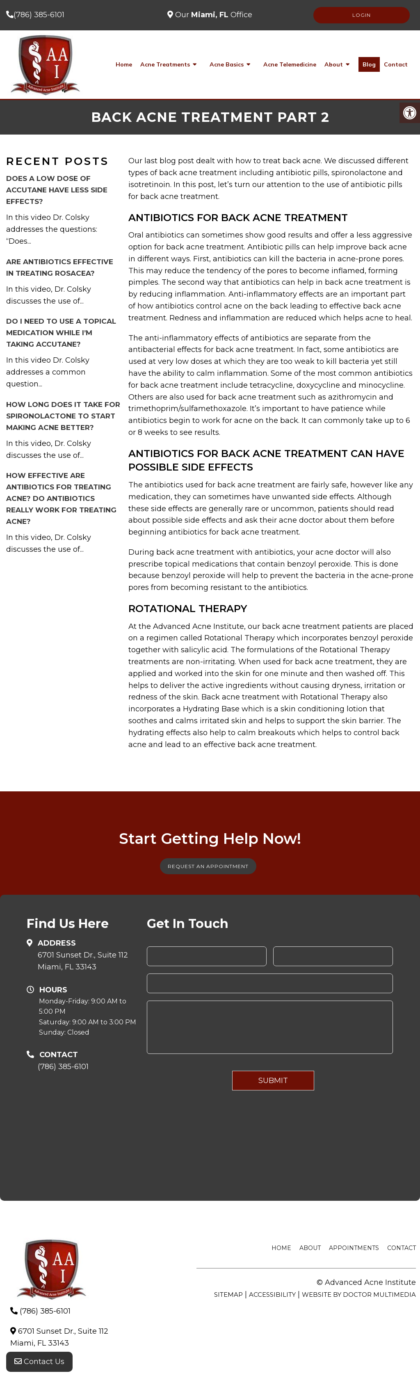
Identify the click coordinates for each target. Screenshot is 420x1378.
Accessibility (272, 1294)
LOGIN (361, 15)
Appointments (354, 1248)
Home (124, 64)
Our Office (212, 14)
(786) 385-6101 (39, 14)
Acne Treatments (165, 64)
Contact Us (39, 1361)
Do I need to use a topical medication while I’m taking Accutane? (61, 332)
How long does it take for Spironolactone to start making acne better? (63, 416)
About (333, 64)
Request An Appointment (208, 866)
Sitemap (228, 1294)
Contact (396, 64)
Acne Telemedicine (289, 64)
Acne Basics (227, 64)
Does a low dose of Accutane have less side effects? (56, 190)
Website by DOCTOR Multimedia (359, 1294)
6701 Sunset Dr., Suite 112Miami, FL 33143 (83, 961)
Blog (369, 64)
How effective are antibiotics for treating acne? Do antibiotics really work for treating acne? (61, 498)
